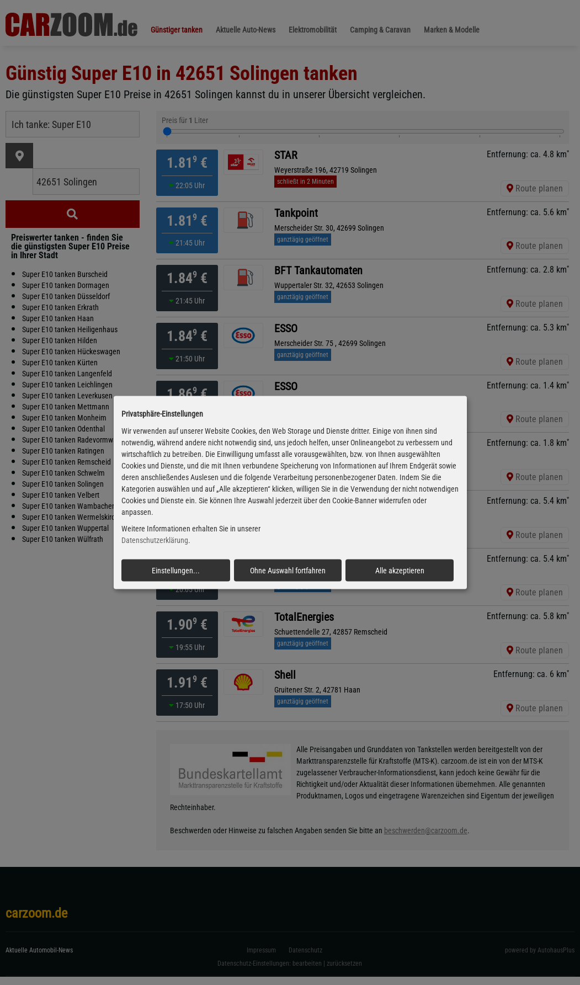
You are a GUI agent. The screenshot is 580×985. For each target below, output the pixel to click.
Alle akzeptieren (399, 570)
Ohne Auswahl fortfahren (288, 570)
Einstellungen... (176, 570)
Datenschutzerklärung (154, 540)
